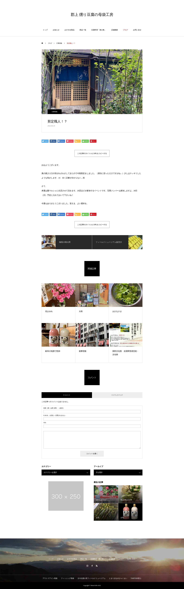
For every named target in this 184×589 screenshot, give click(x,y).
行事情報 (54, 112)
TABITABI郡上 (136, 578)
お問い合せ (137, 30)
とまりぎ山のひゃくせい (118, 578)
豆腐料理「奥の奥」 (98, 30)
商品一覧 (83, 30)
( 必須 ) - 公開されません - (54, 415)
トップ (45, 30)
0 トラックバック (117, 395)
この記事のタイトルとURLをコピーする (92, 153)
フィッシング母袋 (67, 578)
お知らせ (56, 30)
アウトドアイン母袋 (50, 578)
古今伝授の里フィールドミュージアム (91, 578)
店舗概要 (114, 30)
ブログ (125, 30)
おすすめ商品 (69, 30)
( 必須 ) (53, 408)
